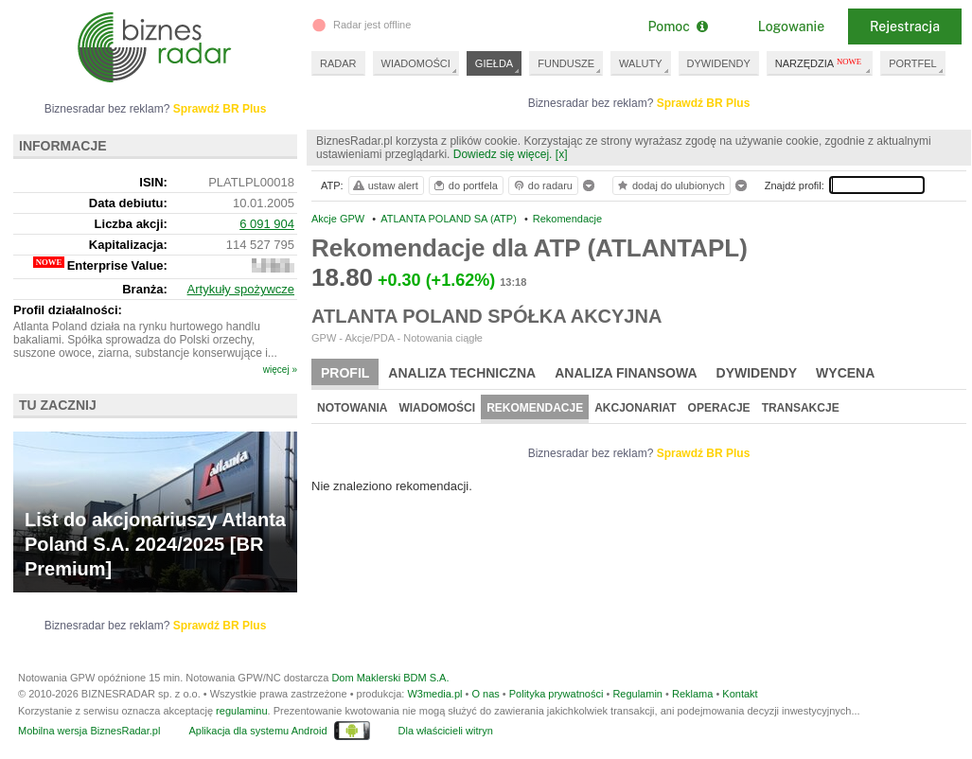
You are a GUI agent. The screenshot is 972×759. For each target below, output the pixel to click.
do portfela (465, 185)
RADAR (338, 63)
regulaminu (241, 710)
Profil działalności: (67, 310)
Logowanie (791, 26)
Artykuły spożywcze (240, 289)
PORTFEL (913, 63)
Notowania (352, 408)
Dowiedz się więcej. (503, 154)
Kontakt (739, 693)
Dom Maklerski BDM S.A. (390, 677)
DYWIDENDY (719, 63)
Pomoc (677, 26)
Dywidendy (757, 372)
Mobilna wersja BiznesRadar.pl (89, 730)
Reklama (692, 693)
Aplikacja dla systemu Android (257, 730)
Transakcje (800, 408)
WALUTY (640, 63)
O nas (485, 693)
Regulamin (637, 693)
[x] (562, 154)
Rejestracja (905, 26)
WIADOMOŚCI (416, 63)
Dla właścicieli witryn (445, 730)
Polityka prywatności (556, 693)
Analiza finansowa (626, 372)
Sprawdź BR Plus (704, 103)
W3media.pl (434, 693)
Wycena (845, 372)
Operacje (719, 408)
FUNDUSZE (566, 63)
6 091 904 (266, 224)
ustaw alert (384, 185)
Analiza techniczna (462, 372)
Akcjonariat (635, 408)
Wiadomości (436, 408)
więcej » (280, 369)
